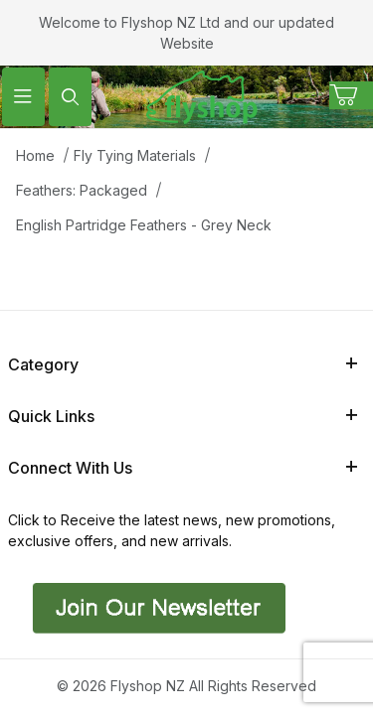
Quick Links (182, 416)
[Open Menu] (23, 97)
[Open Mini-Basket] (351, 95)
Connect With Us (182, 468)
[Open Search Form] (70, 97)
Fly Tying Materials (135, 155)
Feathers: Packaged (81, 190)
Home (35, 155)
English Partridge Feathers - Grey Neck (144, 224)
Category (182, 364)
